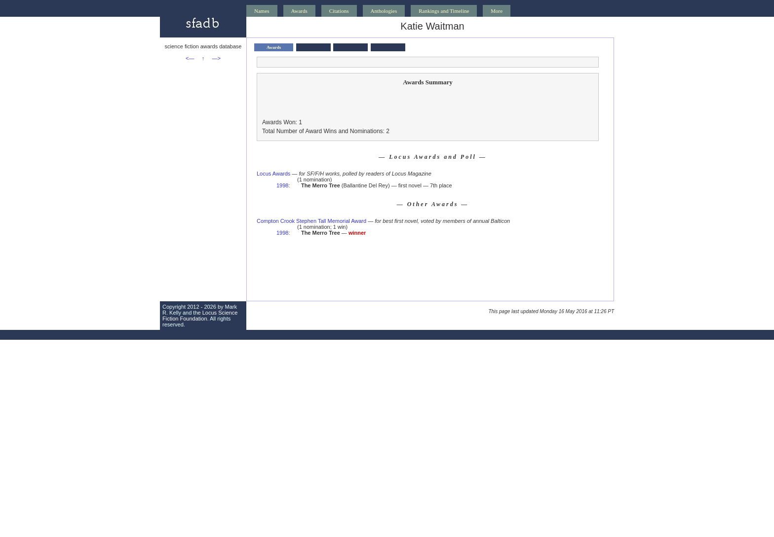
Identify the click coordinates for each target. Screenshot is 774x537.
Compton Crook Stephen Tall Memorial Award (311, 221)
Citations (339, 11)
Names (262, 11)
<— (190, 58)
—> (216, 58)
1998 (282, 185)
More (497, 11)
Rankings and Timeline (444, 11)
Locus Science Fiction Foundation (199, 316)
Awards (299, 11)
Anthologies (384, 11)
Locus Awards (273, 174)
